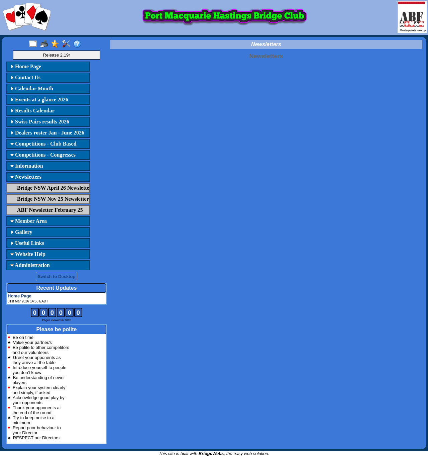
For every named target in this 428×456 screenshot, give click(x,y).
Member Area (28, 221)
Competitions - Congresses (43, 155)
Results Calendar (32, 110)
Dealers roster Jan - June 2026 (47, 132)
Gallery (21, 232)
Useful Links (27, 243)
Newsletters (25, 177)
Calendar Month (31, 88)
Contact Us (25, 77)
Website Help (27, 254)
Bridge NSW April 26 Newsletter (52, 188)
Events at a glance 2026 (39, 99)
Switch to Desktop (57, 276)
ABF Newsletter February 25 (50, 210)
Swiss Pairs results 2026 (39, 121)
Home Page (25, 66)
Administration (30, 265)
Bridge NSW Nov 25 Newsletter (52, 199)
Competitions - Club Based (43, 144)
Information (26, 166)
